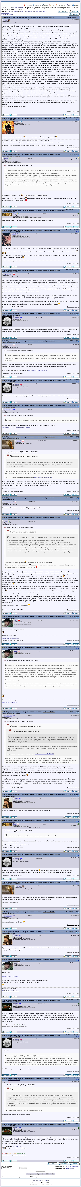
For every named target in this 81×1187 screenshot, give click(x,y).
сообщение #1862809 (49, 647)
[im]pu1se (15, 1003)
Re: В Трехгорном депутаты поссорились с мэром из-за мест (23, 118)
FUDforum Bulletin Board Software (44, 1184)
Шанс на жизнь (69, 1168)
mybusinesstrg (8, 274)
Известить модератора (73, 111)
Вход (68, 5)
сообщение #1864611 (49, 1000)
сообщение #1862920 (49, 911)
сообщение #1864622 (49, 1078)
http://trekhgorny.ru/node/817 (10, 976)
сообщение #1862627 (49, 405)
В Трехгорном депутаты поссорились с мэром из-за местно (22, 17)
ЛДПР (6, 20)
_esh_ (15, 620)
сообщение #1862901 (49, 854)
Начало (75, 5)
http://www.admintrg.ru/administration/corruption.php (16, 427)
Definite (17, 317)
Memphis (16, 122)
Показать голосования (31, 11)
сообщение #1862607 (49, 270)
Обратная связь (36, 1180)
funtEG (14, 234)
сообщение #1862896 (49, 820)
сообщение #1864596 (49, 959)
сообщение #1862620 (49, 341)
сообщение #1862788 (49, 517)
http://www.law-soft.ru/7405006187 (37, 370)
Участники (28, 5)
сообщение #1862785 (49, 498)
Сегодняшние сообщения (15, 11)
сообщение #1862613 (49, 313)
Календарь (37, 5)
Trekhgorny (10, 8)
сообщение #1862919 (49, 882)
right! (16, 798)
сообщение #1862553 (49, 210)
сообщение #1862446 (48, 17)
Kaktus (6, 158)
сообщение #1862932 (49, 931)
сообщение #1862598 (49, 230)
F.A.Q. (52, 5)
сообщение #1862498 (49, 154)
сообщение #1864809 (49, 1124)
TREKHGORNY (19, 8)
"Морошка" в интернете (72, 1166)
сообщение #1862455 (49, 118)
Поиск (45, 5)
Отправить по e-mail (7, 14)
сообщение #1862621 (49, 380)
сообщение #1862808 (49, 616)
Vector (14, 213)
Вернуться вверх (40, 1171)
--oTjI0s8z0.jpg (17, 1146)
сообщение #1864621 (49, 1035)
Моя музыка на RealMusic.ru (10, 638)
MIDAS (19, 441)
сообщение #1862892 (49, 794)
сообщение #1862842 (49, 711)
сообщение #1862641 (49, 437)
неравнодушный (9, 502)
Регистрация (60, 5)
